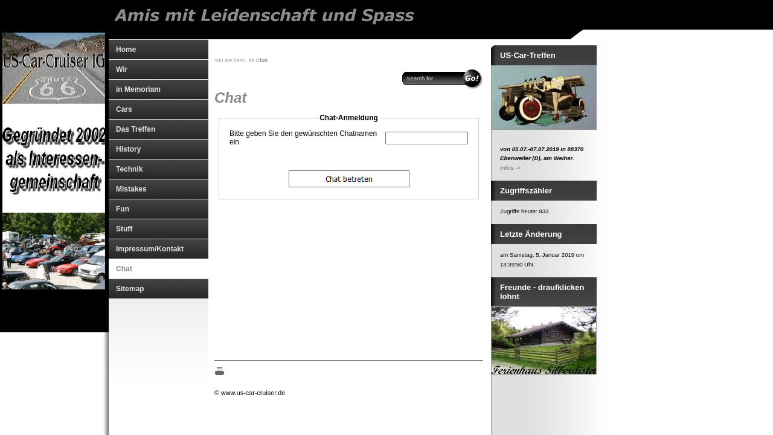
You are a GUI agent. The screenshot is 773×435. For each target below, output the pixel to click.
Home (126, 49)
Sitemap (130, 289)
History (128, 149)
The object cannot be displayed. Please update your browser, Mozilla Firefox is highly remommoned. (348, 227)
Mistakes (131, 189)
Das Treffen (135, 129)
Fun (122, 209)
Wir (121, 69)
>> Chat (258, 60)
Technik (129, 169)
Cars (124, 109)
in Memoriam (138, 89)
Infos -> (510, 167)
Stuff (124, 229)
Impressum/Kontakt (150, 249)
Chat (124, 269)
